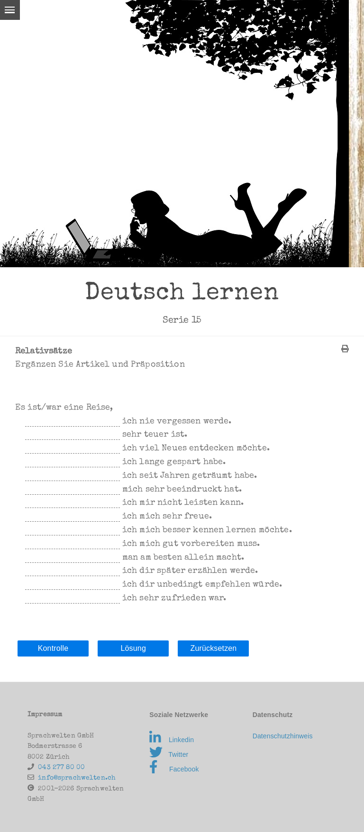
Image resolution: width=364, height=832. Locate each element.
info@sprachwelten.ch (77, 778)
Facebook (174, 769)
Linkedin (171, 740)
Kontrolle (53, 648)
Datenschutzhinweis (283, 736)
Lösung (133, 648)
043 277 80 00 (61, 767)
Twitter (168, 754)
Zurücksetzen (213, 648)
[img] (345, 348)
